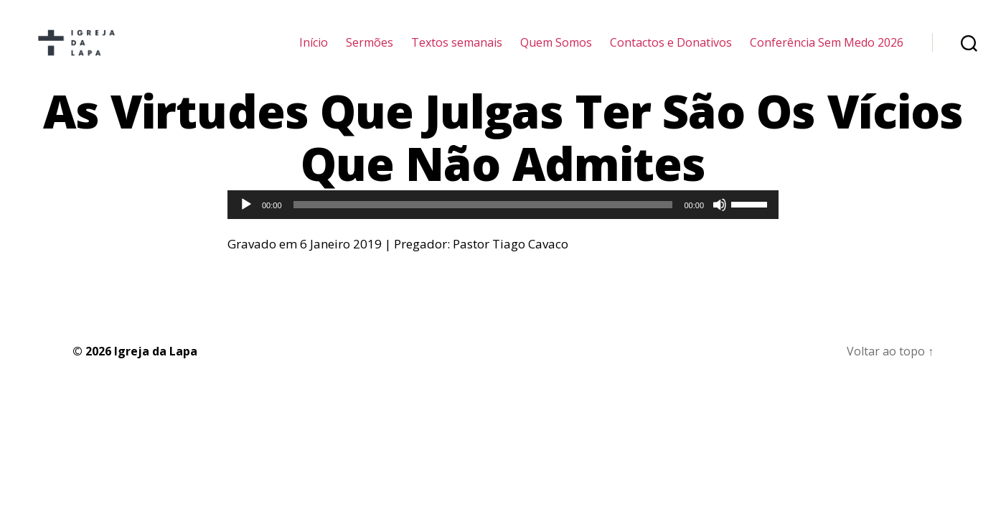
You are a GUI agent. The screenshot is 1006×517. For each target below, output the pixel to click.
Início (313, 52)
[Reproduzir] (246, 224)
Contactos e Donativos (671, 52)
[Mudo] (720, 224)
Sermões (369, 52)
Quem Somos (556, 52)
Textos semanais (456, 52)
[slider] (483, 224)
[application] (503, 224)
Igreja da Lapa (155, 370)
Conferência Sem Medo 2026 (826, 52)
